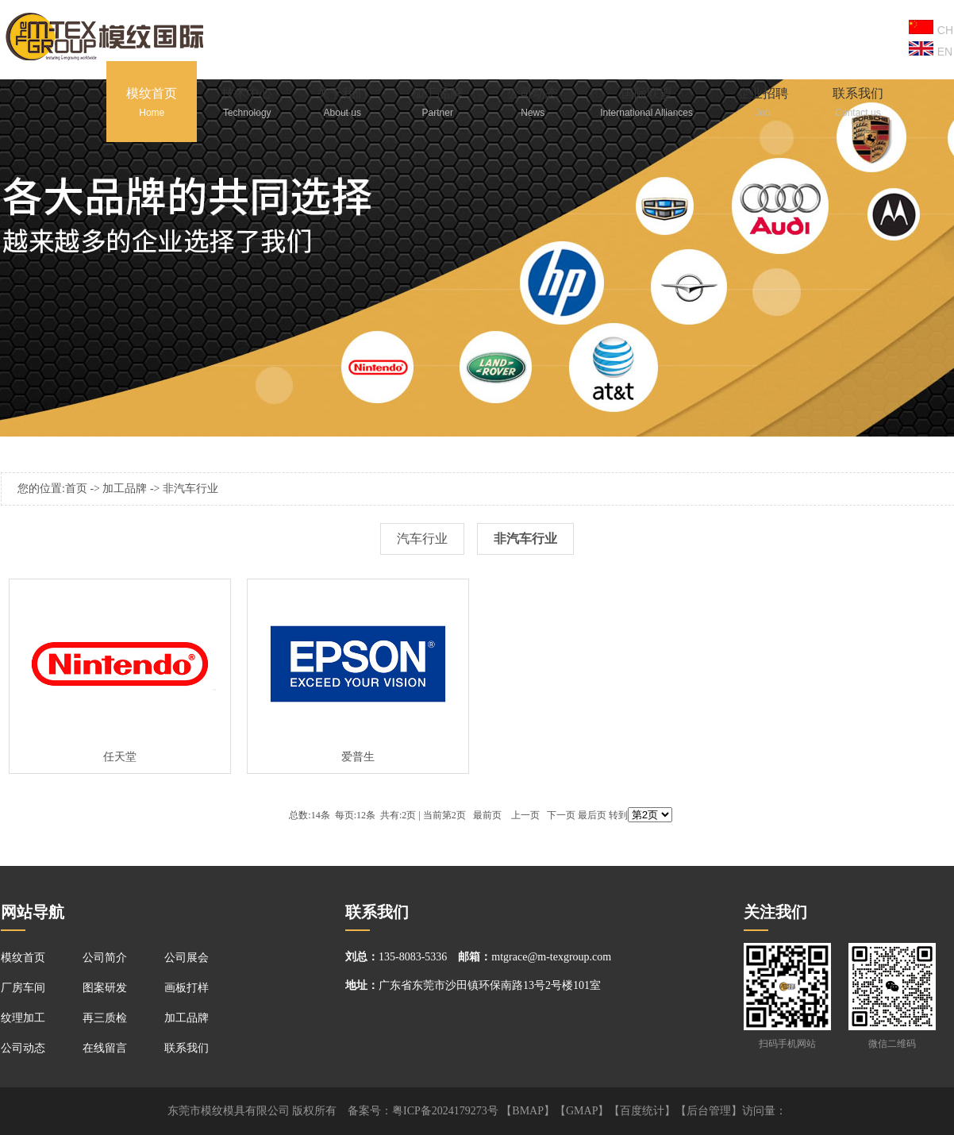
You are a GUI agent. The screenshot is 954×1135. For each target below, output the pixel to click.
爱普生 (358, 757)
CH (931, 28)
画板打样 (186, 988)
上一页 (525, 815)
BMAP (528, 1111)
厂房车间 (23, 988)
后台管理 (709, 1111)
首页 (76, 488)
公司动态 (532, 105)
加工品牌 (437, 105)
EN (930, 49)
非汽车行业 (190, 488)
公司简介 (105, 958)
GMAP (582, 1111)
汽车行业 (422, 538)
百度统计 (642, 1111)
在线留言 (105, 1048)
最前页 (487, 815)
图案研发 (105, 988)
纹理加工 (23, 1018)
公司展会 (186, 958)
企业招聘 (762, 105)
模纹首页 (151, 105)
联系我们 (858, 105)
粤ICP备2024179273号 (445, 1111)
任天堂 (120, 757)
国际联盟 (646, 105)
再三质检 (105, 1018)
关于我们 (342, 105)
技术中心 (246, 105)
